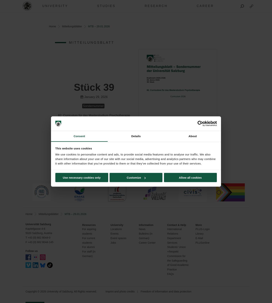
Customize (136, 177)
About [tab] (193, 136)
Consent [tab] (79, 136)
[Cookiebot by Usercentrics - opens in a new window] (200, 123)
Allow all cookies (190, 177)
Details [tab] (136, 136)
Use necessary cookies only (81, 177)
